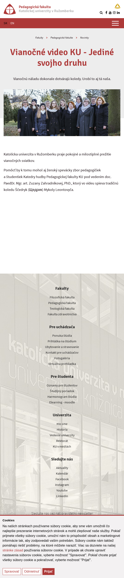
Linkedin (62, 496)
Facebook (62, 479)
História (62, 429)
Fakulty (39, 37)
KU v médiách (62, 446)
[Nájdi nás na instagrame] (114, 12)
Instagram (62, 485)
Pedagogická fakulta (61, 37)
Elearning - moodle (62, 402)
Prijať (48, 571)
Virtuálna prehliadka (62, 364)
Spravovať (11, 571)
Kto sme (62, 424)
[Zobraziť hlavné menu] (115, 23)
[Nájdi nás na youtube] (110, 12)
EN (12, 23)
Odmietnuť (31, 571)
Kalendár (62, 473)
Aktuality (62, 468)
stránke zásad (13, 550)
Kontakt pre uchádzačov (62, 352)
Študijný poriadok (62, 391)
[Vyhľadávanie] (101, 12)
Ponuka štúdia (62, 335)
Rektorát (62, 441)
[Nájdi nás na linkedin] (118, 12)
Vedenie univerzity (62, 435)
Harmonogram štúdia (62, 397)
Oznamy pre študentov (62, 385)
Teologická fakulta (62, 308)
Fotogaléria (62, 358)
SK (5, 23)
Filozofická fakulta (62, 297)
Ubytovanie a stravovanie (62, 347)
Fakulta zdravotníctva (62, 314)
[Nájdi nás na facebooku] (106, 12)
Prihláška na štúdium (62, 341)
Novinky (84, 37)
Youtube (62, 490)
